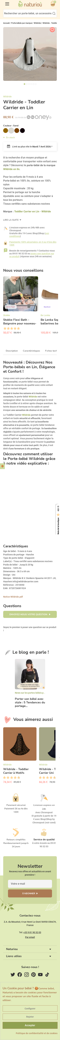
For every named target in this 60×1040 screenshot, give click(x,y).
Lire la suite (11, 219)
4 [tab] (31, 84)
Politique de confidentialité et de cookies (36, 1033)
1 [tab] (24, 84)
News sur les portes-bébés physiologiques (36, 693)
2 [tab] (27, 84)
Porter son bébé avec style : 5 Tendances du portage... (30, 702)
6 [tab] (35, 84)
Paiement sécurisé (16, 805)
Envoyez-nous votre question (28, 614)
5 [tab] (33, 84)
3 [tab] (29, 84)
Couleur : (10, 125)
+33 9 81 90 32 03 (32, 932)
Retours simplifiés (16, 839)
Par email (30, 937)
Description (12, 350)
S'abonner (28, 893)
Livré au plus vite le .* (29, 146)
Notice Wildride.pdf (13, 596)
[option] (20, 306)
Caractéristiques (31, 350)
